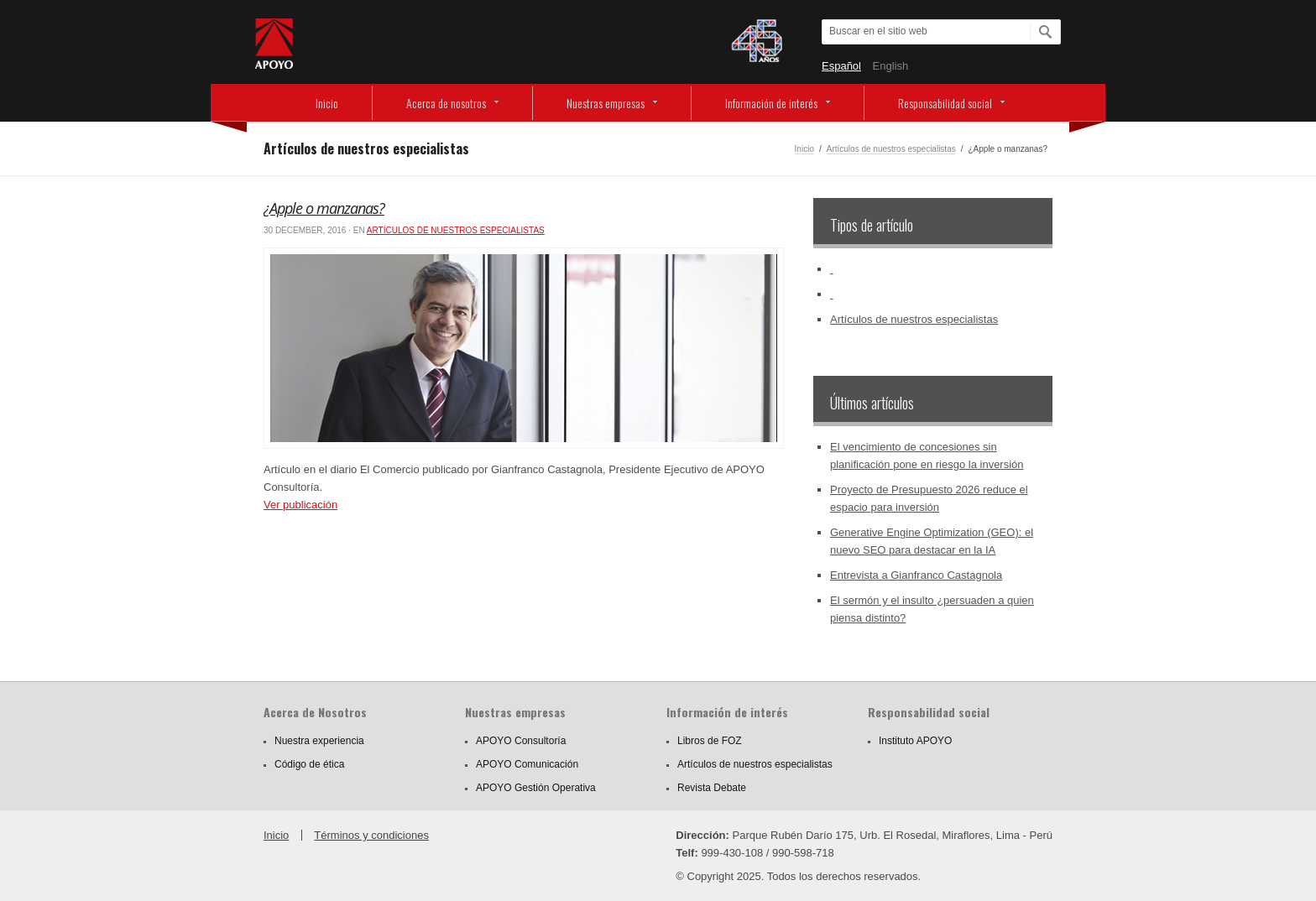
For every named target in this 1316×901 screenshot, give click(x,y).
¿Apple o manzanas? (324, 208)
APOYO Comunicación (527, 764)
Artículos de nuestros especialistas (891, 149)
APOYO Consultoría (521, 741)
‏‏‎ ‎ (831, 269)
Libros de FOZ (709, 741)
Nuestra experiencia (319, 741)
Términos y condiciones (371, 835)
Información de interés (771, 103)
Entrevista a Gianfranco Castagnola (916, 575)
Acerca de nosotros (446, 103)
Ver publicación (300, 504)
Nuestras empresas (606, 103)
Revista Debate (711, 788)
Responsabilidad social (945, 103)
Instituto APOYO (915, 741)
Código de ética (309, 764)
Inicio (327, 103)
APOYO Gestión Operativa (536, 788)
